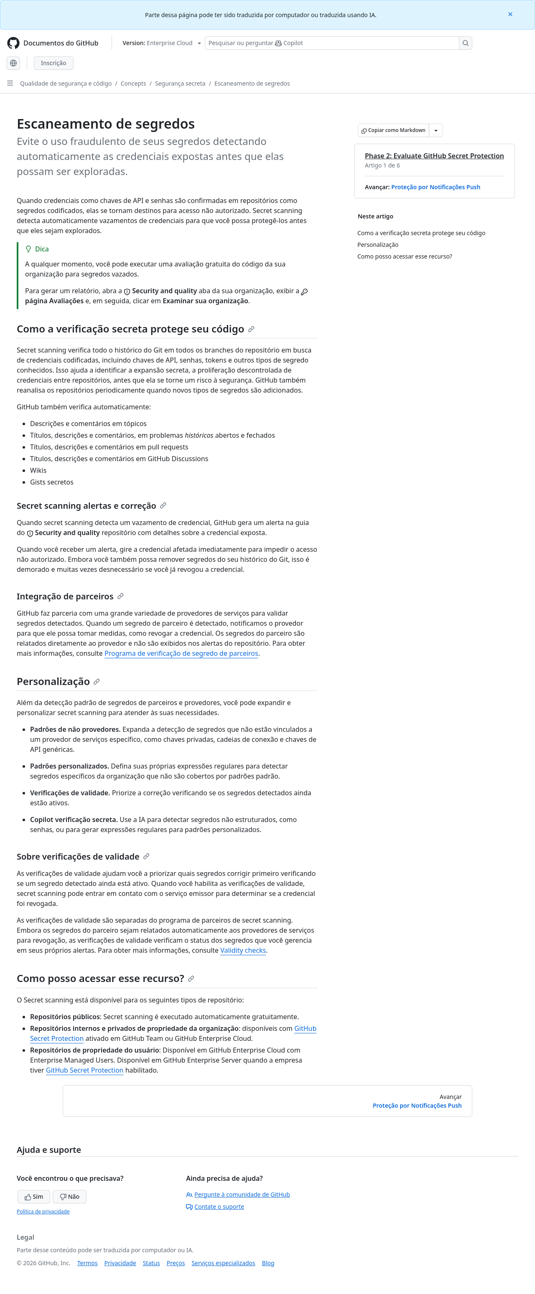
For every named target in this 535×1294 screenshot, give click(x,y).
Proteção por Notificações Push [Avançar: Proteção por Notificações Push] (417, 1105)
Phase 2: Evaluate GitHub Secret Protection (434, 155)
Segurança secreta (180, 83)
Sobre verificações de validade (83, 856)
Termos (87, 1263)
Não (69, 1196)
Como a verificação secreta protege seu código (136, 328)
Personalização (58, 681)
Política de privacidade (43, 1211)
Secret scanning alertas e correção (91, 505)
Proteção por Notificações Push (435, 187)
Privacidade (120, 1263)
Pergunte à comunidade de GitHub (238, 1194)
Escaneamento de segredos (252, 83)
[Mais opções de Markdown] (436, 130)
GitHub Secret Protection (85, 1070)
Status (151, 1263)
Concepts (133, 83)
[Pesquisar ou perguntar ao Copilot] (338, 43)
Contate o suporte (215, 1206)
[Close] (511, 13)
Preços (176, 1263)
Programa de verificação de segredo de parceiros (181, 653)
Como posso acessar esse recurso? (105, 978)
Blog (268, 1263)
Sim (34, 1196)
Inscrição (53, 63)
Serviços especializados (223, 1263)
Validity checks (243, 950)
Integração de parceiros (70, 596)
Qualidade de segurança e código (66, 83)
